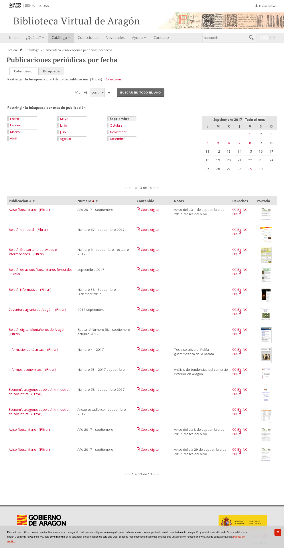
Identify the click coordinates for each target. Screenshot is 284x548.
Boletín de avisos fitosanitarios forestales (41, 269)
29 (250, 168)
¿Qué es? (33, 37)
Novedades (115, 37)
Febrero (16, 125)
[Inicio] (21, 50)
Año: (78, 92)
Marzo (15, 132)
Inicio (14, 37)
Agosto (65, 138)
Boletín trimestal (21, 229)
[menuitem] (14, 38)
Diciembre (117, 138)
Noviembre (118, 132)
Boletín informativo (23, 289)
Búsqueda (51, 71)
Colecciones (88, 37)
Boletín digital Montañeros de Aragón (37, 329)
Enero (14, 118)
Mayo (64, 118)
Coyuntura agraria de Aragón (30, 309)
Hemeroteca (52, 50)
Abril (13, 138)
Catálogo (59, 37)
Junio (63, 125)
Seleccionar (114, 79)
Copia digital (150, 209)
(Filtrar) (44, 209)
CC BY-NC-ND (240, 211)
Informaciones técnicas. (26, 349)
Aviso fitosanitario (22, 209)
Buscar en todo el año (140, 92)
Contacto (161, 37)
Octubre (116, 125)
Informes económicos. (25, 369)
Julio (63, 132)
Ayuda (137, 37)
